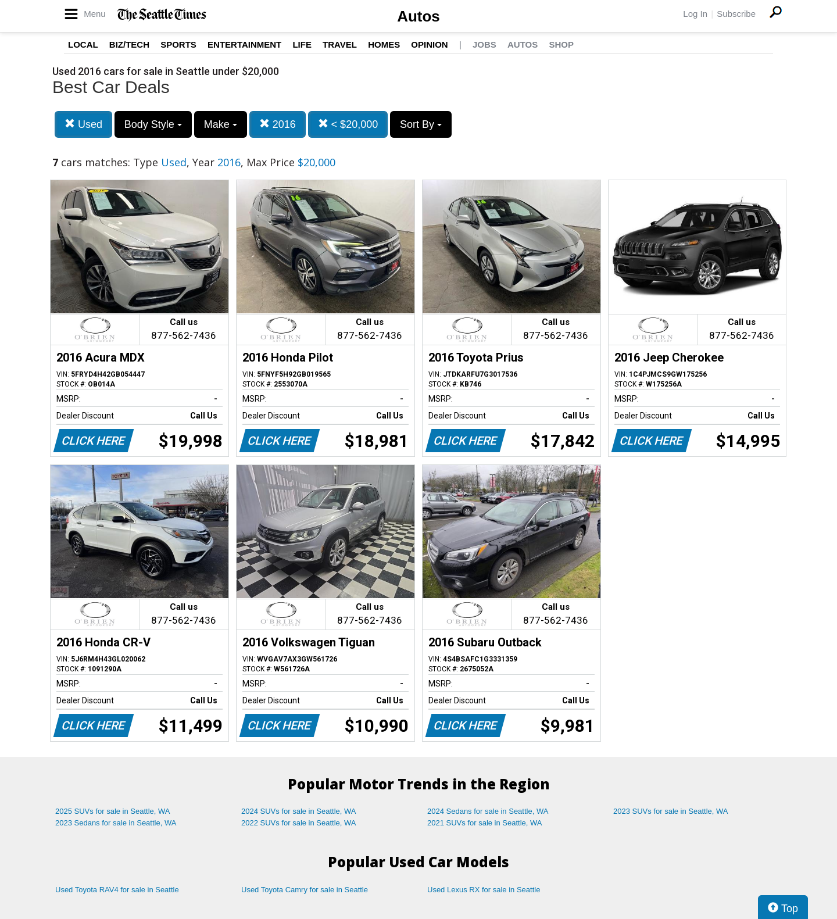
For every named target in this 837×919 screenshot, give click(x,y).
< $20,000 (348, 124)
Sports (178, 44)
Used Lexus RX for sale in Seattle (483, 889)
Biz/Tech (129, 44)
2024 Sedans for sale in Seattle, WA (487, 811)
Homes (384, 44)
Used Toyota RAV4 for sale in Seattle (117, 889)
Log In (695, 14)
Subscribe (736, 14)
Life (302, 44)
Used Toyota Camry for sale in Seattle (304, 889)
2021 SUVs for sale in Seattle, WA (484, 822)
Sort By (421, 124)
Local (83, 44)
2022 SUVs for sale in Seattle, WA (298, 822)
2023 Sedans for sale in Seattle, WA (115, 822)
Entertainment (244, 44)
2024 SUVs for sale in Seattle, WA (298, 811)
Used (83, 124)
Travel (340, 44)
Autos (418, 16)
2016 (277, 124)
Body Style (153, 124)
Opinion (429, 44)
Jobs (484, 44)
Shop (561, 44)
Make (220, 124)
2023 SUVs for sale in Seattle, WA (670, 811)
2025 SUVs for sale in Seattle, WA (112, 811)
